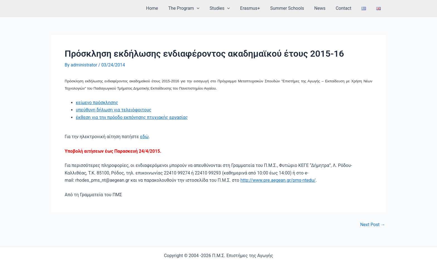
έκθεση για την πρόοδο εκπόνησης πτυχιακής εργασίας (132, 117)
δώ (145, 136)
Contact (347, 8)
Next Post (372, 224)
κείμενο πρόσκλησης (97, 102)
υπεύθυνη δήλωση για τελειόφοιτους (113, 110)
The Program (193, 8)
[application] (206, 8)
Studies (228, 8)
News (324, 8)
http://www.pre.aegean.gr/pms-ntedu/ (277, 180)
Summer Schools (293, 8)
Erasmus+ (257, 8)
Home (163, 8)
